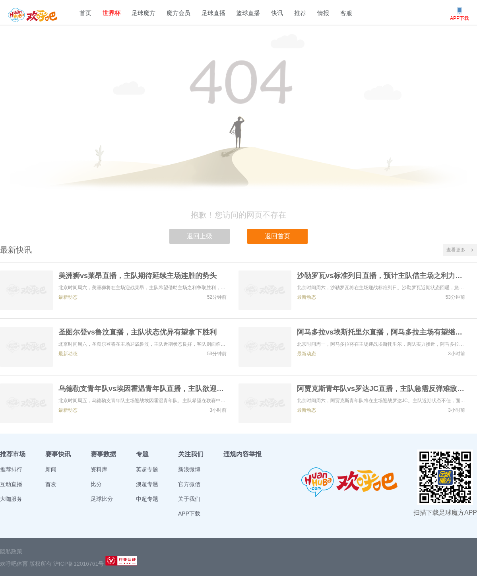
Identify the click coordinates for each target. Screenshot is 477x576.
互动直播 (11, 484)
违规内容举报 (242, 454)
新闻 (50, 469)
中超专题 (147, 499)
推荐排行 (11, 469)
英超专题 (147, 469)
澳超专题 (147, 484)
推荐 (300, 13)
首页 (85, 13)
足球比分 (102, 499)
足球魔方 (143, 13)
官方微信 (189, 484)
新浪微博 (189, 469)
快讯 (277, 13)
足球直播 (213, 13)
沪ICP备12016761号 (78, 563)
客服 (346, 13)
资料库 (99, 469)
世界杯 (111, 13)
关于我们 (189, 499)
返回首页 (277, 236)
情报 (323, 13)
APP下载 (189, 513)
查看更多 (459, 250)
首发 (50, 484)
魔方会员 (178, 13)
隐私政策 (11, 551)
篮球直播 (248, 13)
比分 (96, 484)
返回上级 (199, 236)
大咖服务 (11, 499)
